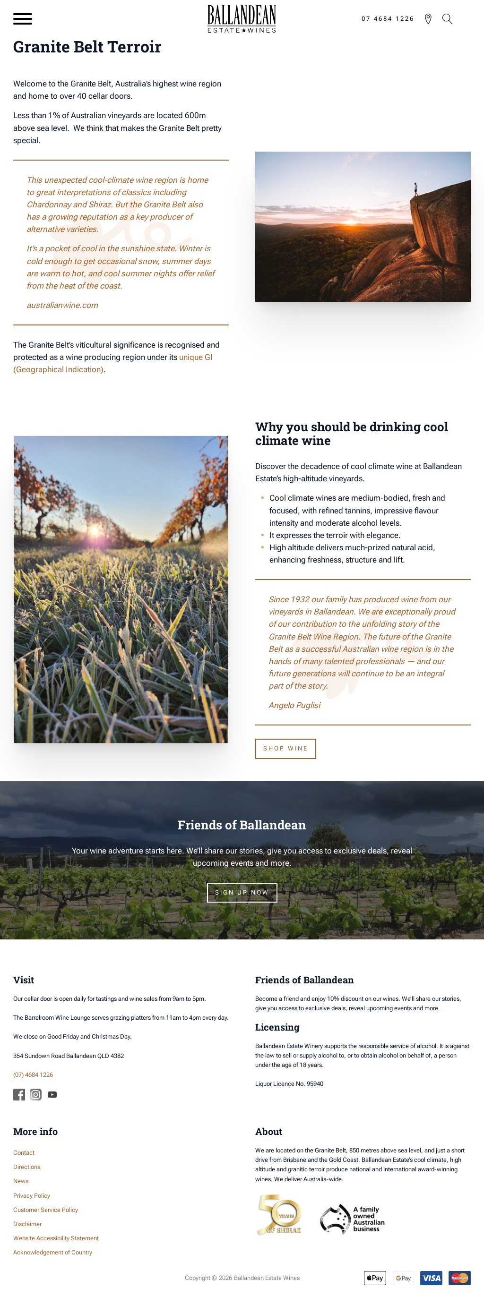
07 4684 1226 (388, 19)
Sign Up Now (242, 892)
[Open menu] (22, 19)
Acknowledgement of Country (52, 1252)
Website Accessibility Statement (56, 1238)
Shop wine (285, 748)
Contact (24, 1152)
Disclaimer (27, 1224)
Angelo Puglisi (294, 705)
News (20, 1181)
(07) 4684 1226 (33, 1074)
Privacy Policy (31, 1195)
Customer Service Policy (45, 1209)
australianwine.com (62, 305)
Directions (26, 1166)
